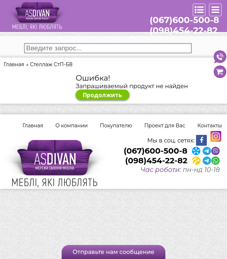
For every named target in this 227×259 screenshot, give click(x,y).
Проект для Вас (164, 125)
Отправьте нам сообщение (113, 252)
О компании (71, 125)
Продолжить (102, 95)
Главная (33, 125)
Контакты (209, 125)
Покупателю (116, 125)
